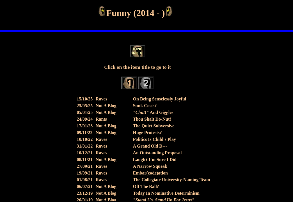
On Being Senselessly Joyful (159, 99)
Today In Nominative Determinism (166, 193)
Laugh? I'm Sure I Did (155, 159)
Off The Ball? (146, 186)
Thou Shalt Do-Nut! (152, 119)
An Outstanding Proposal (157, 152)
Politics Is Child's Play (154, 139)
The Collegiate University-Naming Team (171, 179)
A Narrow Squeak (150, 166)
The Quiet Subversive (154, 125)
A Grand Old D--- (150, 146)
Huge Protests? (147, 132)
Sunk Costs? (145, 105)
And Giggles (153, 112)
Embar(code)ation (150, 173)
